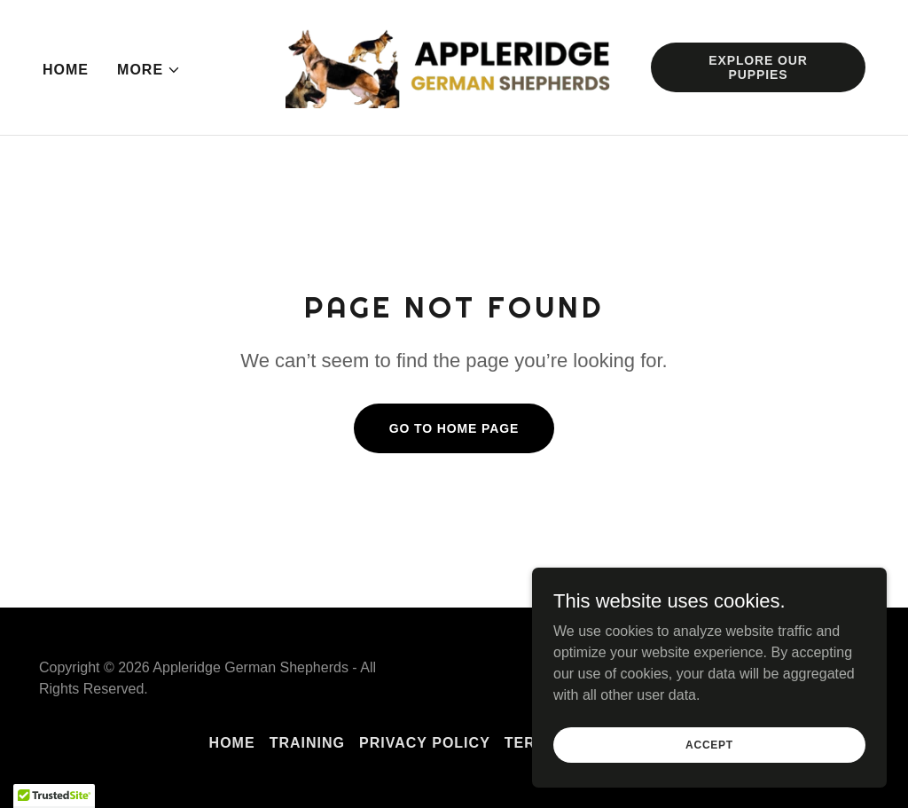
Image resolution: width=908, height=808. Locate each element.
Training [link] (307, 742)
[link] (454, 66)
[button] (149, 70)
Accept (709, 756)
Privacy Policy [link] (424, 742)
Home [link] (66, 69)
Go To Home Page (454, 428)
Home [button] (232, 742)
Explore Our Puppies (758, 67)
